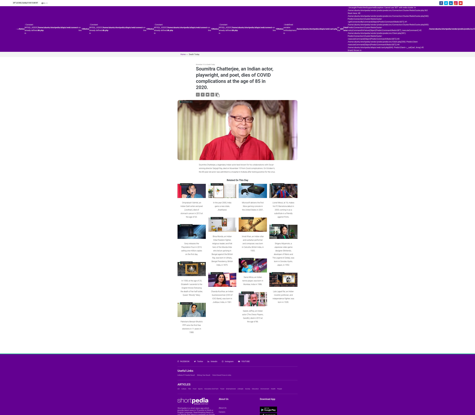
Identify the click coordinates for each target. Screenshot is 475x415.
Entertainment (231, 389)
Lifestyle (240, 389)
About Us (222, 408)
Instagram (228, 361)
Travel (222, 389)
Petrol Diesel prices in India (221, 375)
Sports (200, 389)
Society (247, 389)
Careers (222, 412)
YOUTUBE (244, 361)
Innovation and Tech (211, 389)
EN (43, 3)
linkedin (212, 361)
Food (194, 389)
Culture (183, 389)
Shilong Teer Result (203, 375)
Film (189, 389)
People (279, 389)
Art (179, 389)
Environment (265, 389)
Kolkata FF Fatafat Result (186, 375)
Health (273, 389)
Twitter (198, 361)
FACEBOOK (184, 361)
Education (255, 389)
